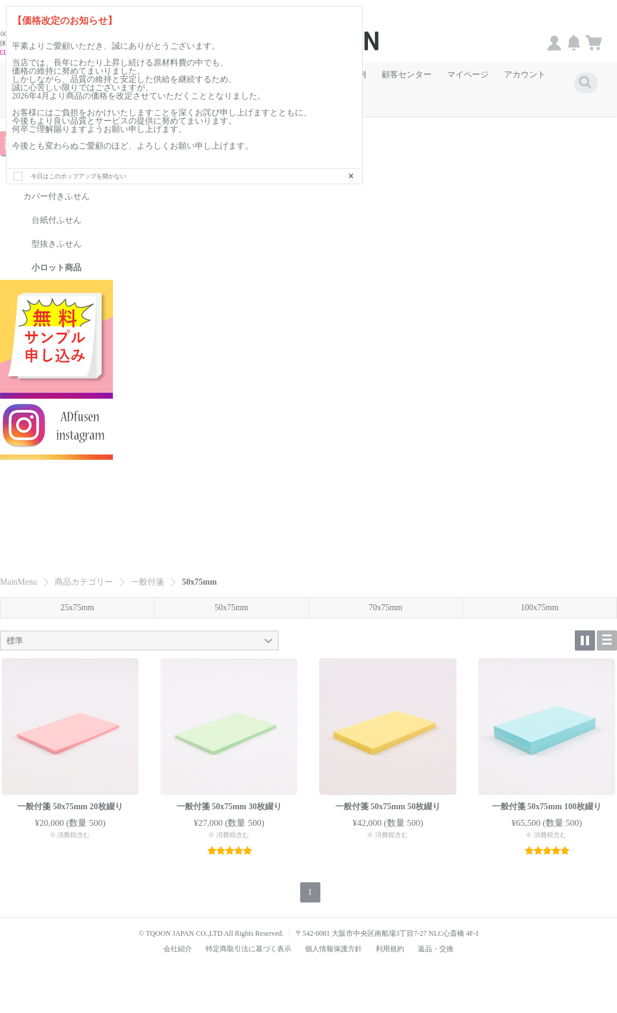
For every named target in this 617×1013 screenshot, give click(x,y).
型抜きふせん (56, 232)
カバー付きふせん (56, 185)
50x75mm (231, 596)
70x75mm (385, 596)
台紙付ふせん (56, 208)
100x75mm (540, 596)
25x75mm (78, 596)
